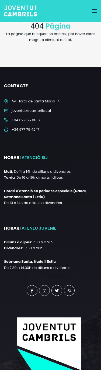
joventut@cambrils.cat (31, 110)
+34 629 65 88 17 (26, 120)
